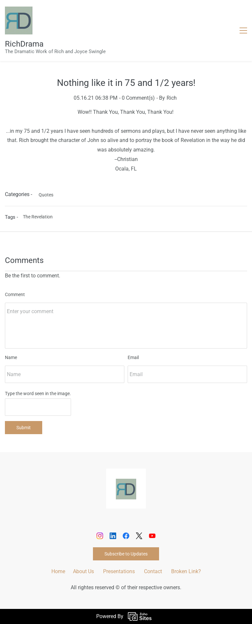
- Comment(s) (137, 98)
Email (133, 357)
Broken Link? (186, 571)
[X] (139, 536)
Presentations (119, 571)
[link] (126, 483)
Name (11, 357)
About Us (83, 571)
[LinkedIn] (113, 536)
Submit (23, 427)
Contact (153, 571)
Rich (172, 98)
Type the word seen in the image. (38, 393)
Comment (15, 294)
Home (58, 571)
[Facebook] (126, 536)
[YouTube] (152, 536)
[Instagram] (100, 536)
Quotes (46, 194)
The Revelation (38, 216)
